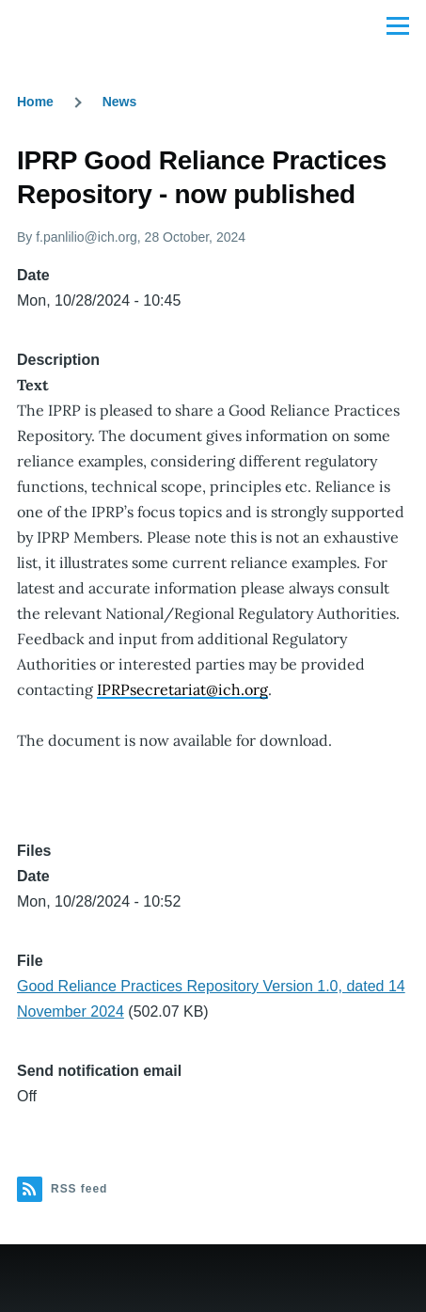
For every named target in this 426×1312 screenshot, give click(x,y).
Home (35, 101)
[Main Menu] (398, 25)
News (120, 101)
